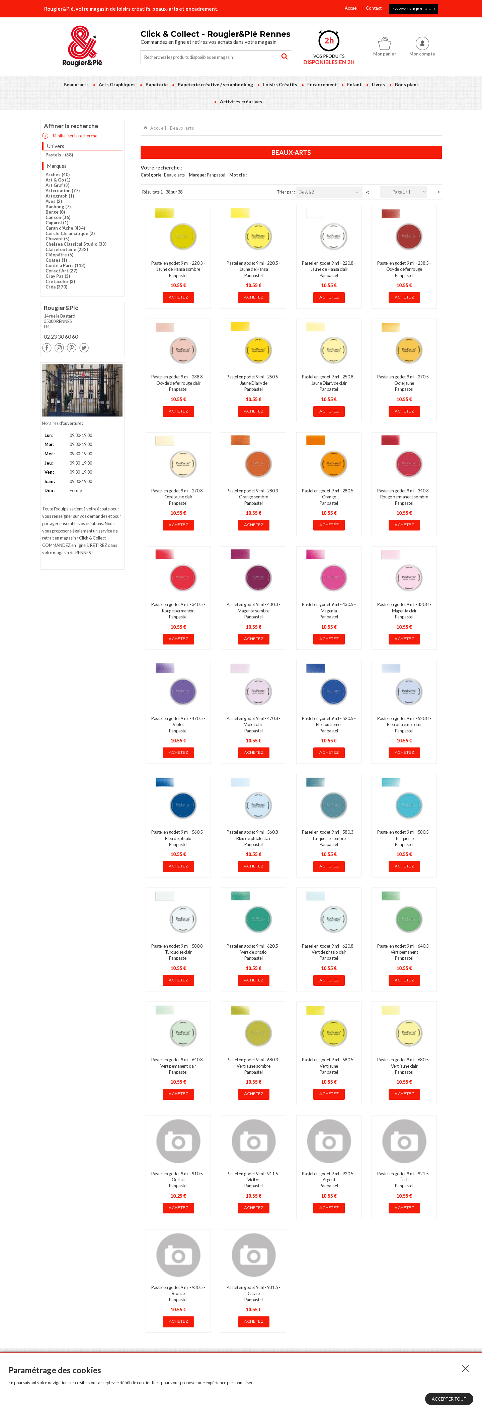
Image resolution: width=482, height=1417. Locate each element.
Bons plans (407, 84)
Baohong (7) (58, 206)
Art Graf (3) (57, 185)
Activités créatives (241, 101)
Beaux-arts (76, 84)
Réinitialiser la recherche (69, 136)
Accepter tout (449, 1399)
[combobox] (403, 192)
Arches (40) (58, 174)
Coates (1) (56, 260)
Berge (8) (55, 212)
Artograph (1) (60, 196)
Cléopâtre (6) (59, 254)
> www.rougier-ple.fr (413, 8)
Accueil (351, 8)
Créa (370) (56, 286)
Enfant (354, 84)
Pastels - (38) (59, 154)
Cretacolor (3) (60, 281)
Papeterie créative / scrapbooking (215, 84)
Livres (378, 84)
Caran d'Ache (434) (65, 228)
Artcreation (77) (63, 190)
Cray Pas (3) (58, 276)
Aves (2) (54, 201)
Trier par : (286, 192)
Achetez (178, 297)
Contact (374, 8)
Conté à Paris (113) (65, 265)
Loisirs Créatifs (280, 84)
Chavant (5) (57, 238)
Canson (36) (58, 217)
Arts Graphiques (117, 84)
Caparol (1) (57, 222)
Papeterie (157, 84)
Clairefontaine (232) (67, 249)
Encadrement (322, 84)
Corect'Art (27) (61, 270)
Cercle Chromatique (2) (70, 233)
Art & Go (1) (58, 180)
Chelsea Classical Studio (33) (76, 244)
